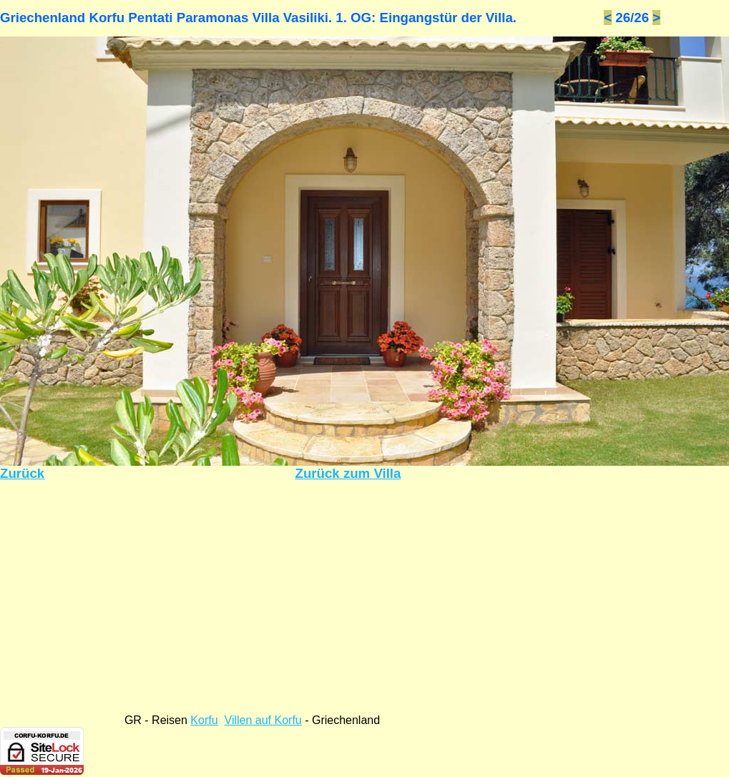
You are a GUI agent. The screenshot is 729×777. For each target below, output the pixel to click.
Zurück (22, 473)
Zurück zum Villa (348, 473)
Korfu (203, 720)
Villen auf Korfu (263, 720)
